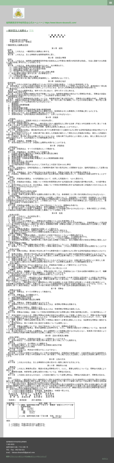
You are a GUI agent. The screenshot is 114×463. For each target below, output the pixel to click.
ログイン (105, 458)
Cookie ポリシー (31, 456)
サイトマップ (42, 456)
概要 (7, 456)
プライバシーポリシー (17, 456)
